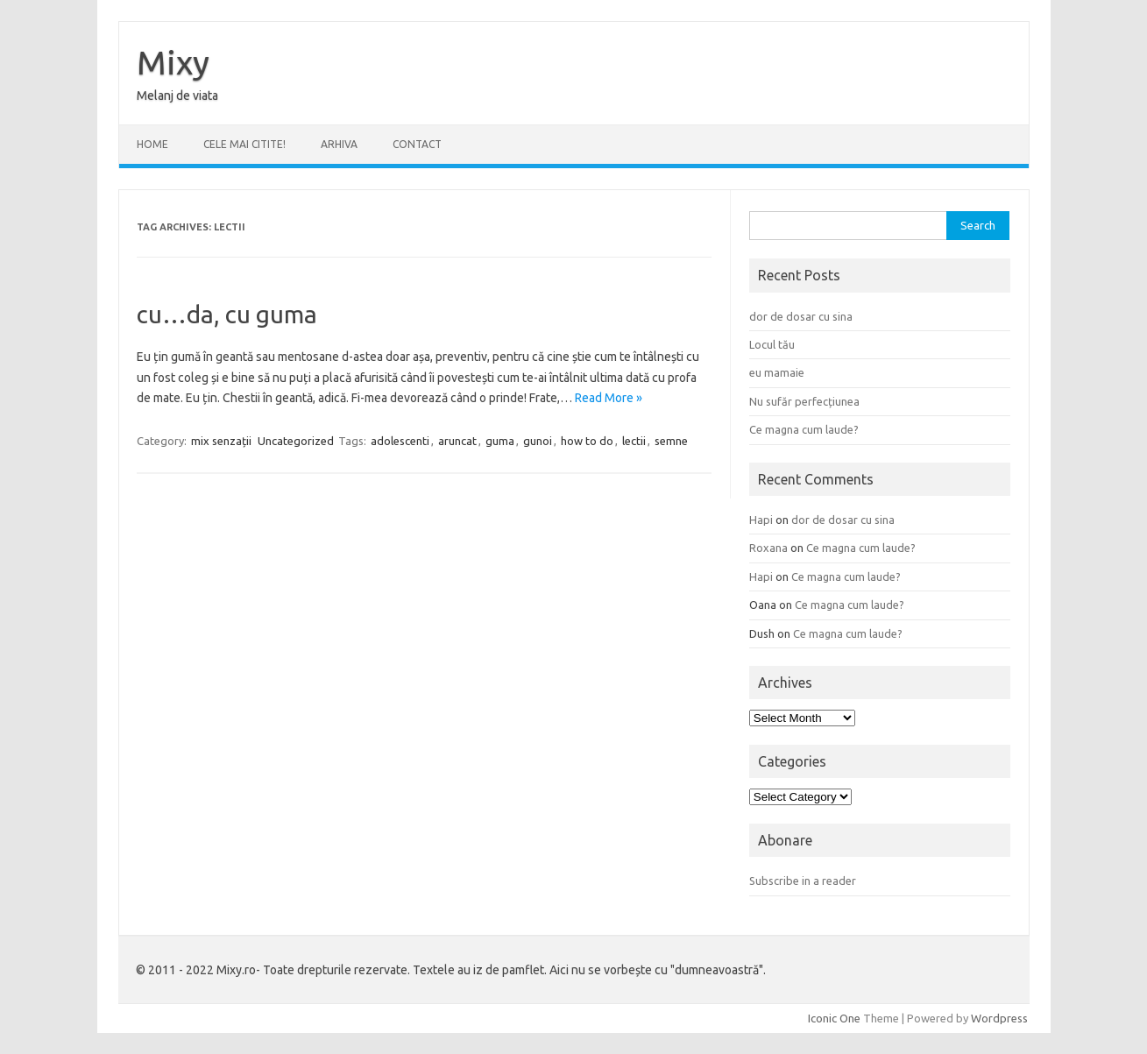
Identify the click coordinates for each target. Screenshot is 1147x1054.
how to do (587, 441)
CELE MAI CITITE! (244, 144)
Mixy (173, 62)
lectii (634, 441)
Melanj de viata (177, 95)
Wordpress (999, 1018)
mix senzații (221, 441)
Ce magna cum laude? (804, 429)
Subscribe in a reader (802, 880)
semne (671, 441)
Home (152, 144)
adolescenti (400, 441)
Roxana (768, 547)
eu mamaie (776, 372)
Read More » (608, 398)
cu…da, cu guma (227, 314)
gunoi (537, 441)
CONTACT (417, 144)
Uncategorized (296, 441)
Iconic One (834, 1018)
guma (499, 441)
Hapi (761, 519)
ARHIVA (339, 144)
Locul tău (772, 344)
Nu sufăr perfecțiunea (804, 401)
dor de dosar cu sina (801, 316)
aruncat (457, 441)
